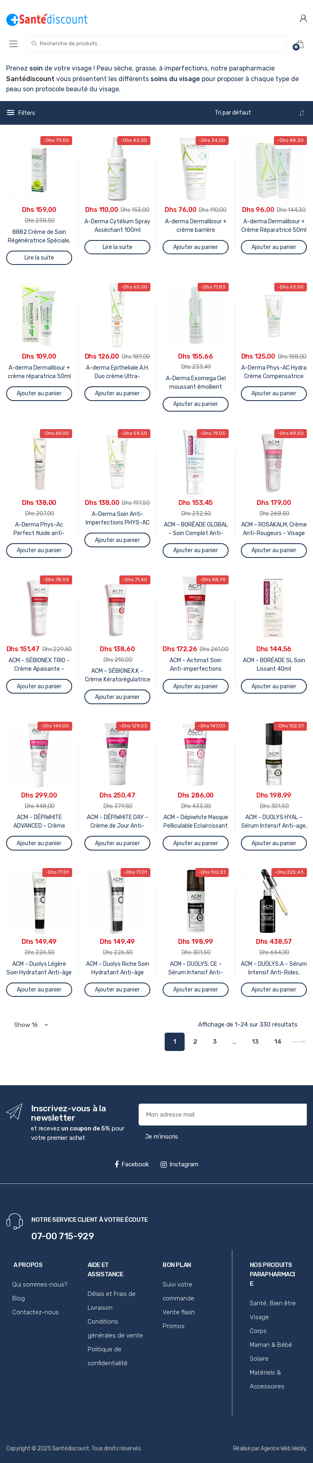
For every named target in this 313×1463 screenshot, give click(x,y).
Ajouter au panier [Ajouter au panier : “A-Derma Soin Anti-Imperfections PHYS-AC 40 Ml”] (117, 540)
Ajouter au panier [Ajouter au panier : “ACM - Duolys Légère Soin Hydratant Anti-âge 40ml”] (39, 989)
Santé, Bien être (273, 1303)
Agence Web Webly (283, 1448)
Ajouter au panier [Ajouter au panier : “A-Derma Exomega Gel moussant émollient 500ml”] (195, 404)
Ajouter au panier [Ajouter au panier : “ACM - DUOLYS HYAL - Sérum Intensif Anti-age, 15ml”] (273, 843)
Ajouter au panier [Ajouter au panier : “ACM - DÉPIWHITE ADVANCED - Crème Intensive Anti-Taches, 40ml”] (39, 843)
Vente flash (179, 1312)
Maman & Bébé (271, 1344)
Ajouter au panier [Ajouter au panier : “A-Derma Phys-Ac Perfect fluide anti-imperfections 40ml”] (39, 550)
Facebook (132, 1164)
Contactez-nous (35, 1312)
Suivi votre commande (178, 1291)
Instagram (179, 1164)
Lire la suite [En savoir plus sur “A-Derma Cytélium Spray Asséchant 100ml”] (117, 247)
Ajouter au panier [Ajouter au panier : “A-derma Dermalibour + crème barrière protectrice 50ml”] (195, 247)
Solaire (259, 1358)
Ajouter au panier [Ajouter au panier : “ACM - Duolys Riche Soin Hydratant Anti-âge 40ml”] (117, 989)
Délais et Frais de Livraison (112, 1300)
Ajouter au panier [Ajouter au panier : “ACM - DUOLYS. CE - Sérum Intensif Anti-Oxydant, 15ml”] (195, 989)
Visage (259, 1317)
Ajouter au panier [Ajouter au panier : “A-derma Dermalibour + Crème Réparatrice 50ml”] (273, 247)
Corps (258, 1331)
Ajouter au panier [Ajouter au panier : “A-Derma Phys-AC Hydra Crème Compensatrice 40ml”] (273, 393)
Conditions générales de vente (115, 1328)
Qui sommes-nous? (39, 1284)
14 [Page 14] (278, 1041)
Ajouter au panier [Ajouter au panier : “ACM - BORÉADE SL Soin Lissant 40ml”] (273, 686)
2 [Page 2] (195, 1041)
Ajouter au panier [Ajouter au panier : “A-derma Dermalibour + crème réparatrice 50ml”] (39, 393)
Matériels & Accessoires (267, 1379)
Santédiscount (70, 1448)
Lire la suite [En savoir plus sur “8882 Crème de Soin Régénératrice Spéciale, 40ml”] (39, 257)
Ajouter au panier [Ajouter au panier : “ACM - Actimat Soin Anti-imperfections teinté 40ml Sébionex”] (195, 686)
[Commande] (260, 113)
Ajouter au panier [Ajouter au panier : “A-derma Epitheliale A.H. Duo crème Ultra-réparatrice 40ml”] (117, 393)
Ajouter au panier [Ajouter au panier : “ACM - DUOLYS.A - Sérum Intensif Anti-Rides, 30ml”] (273, 989)
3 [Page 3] (215, 1041)
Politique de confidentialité (108, 1356)
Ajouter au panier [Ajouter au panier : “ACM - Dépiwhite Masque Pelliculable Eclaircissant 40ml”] (195, 843)
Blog (18, 1298)
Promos (174, 1326)
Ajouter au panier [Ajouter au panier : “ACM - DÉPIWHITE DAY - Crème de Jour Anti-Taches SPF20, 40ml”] (117, 843)
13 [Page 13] (255, 1041)
